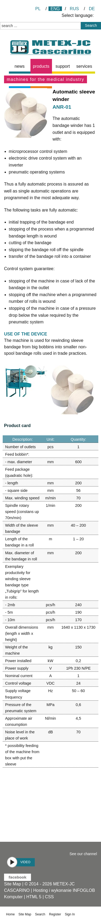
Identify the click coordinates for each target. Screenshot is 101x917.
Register (55, 914)
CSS (49, 897)
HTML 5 (33, 897)
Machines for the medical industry (45, 79)
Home (10, 914)
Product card (17, 425)
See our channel (83, 854)
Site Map (12, 884)
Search (40, 914)
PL (38, 8)
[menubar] (53, 66)
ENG (55, 8)
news (20, 66)
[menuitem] (19, 66)
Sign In (70, 914)
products (41, 66)
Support (62, 66)
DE (92, 8)
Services (84, 66)
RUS (74, 8)
